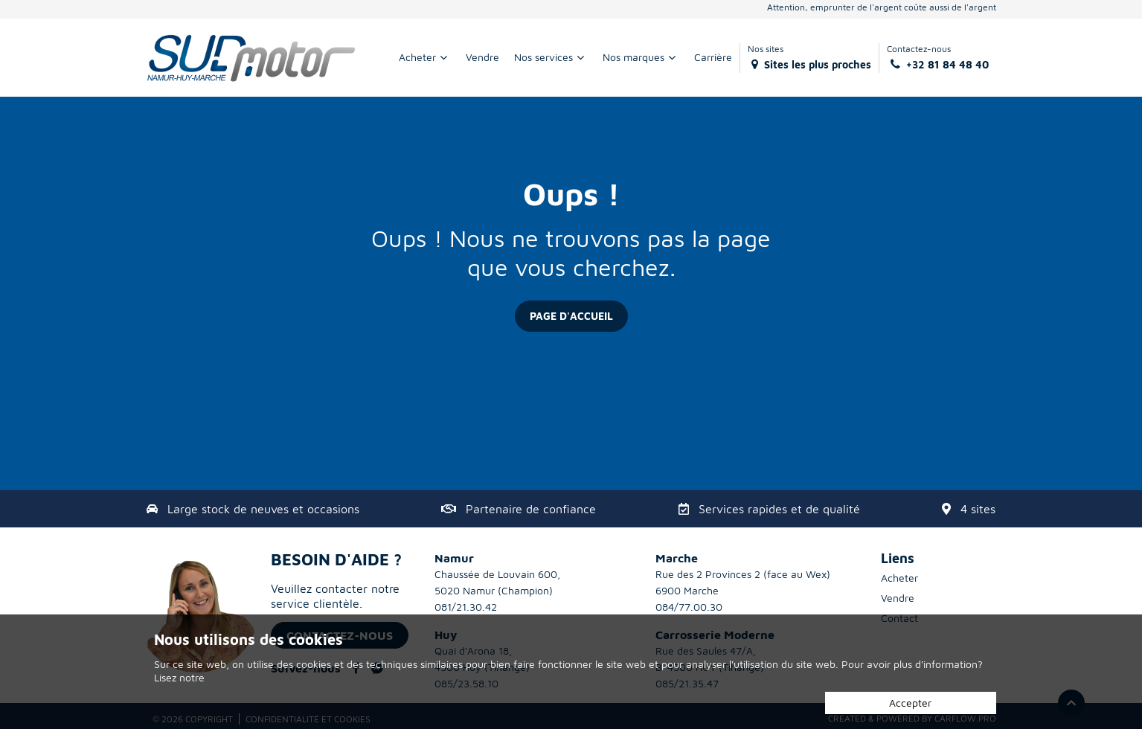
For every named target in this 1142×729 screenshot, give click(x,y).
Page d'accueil (571, 315)
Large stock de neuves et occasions (263, 509)
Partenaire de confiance (531, 509)
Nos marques (641, 57)
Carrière (713, 57)
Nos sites (809, 57)
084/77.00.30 (688, 606)
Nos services (551, 57)
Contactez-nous (938, 57)
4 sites (977, 509)
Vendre (482, 57)
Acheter (425, 57)
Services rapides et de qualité (779, 509)
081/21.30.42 (465, 606)
